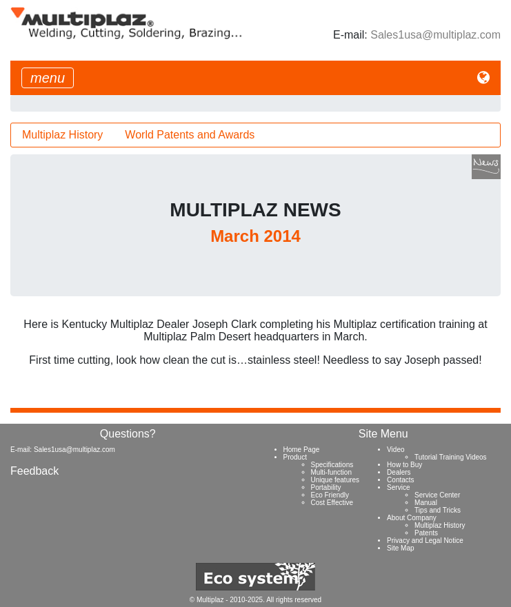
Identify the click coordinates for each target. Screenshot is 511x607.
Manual (425, 502)
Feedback (34, 471)
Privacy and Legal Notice (425, 540)
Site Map (400, 548)
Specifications (332, 465)
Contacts (400, 480)
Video (395, 449)
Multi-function (331, 472)
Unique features (335, 480)
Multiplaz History (62, 135)
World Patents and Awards (189, 135)
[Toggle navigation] (47, 78)
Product (295, 457)
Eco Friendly (330, 495)
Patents (426, 533)
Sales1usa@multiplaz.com (435, 35)
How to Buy (404, 465)
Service (398, 487)
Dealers (398, 472)
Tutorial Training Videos (450, 457)
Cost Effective (332, 502)
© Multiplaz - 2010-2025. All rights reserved (255, 600)
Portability (326, 487)
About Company (412, 518)
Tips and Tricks (437, 510)
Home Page (301, 449)
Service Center (437, 495)
